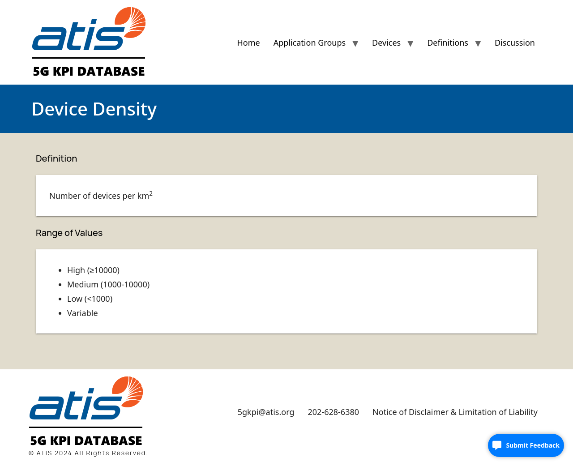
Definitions (447, 42)
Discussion (515, 42)
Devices (386, 42)
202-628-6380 (333, 411)
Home (248, 42)
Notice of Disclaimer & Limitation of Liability (455, 411)
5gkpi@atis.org (266, 411)
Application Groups (310, 42)
